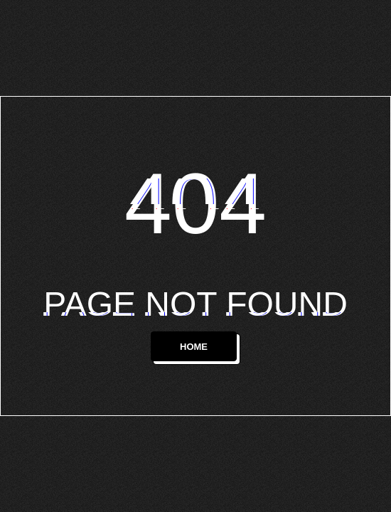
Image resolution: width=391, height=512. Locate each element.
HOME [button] (194, 346)
